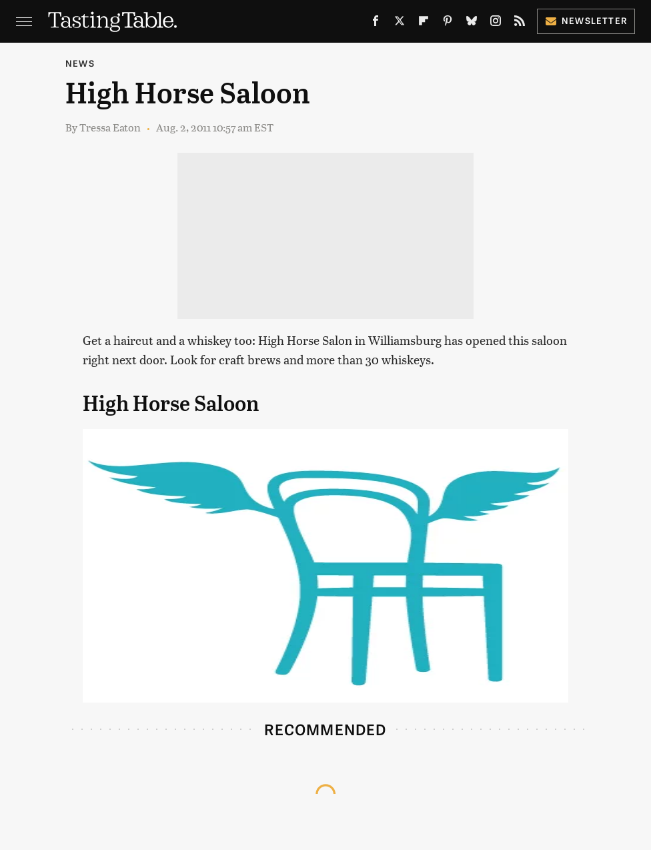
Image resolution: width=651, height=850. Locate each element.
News (80, 63)
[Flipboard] (423, 23)
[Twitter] (399, 23)
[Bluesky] (471, 23)
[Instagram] (495, 23)
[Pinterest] (447, 23)
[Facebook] (375, 23)
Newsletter (586, 20)
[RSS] (519, 23)
